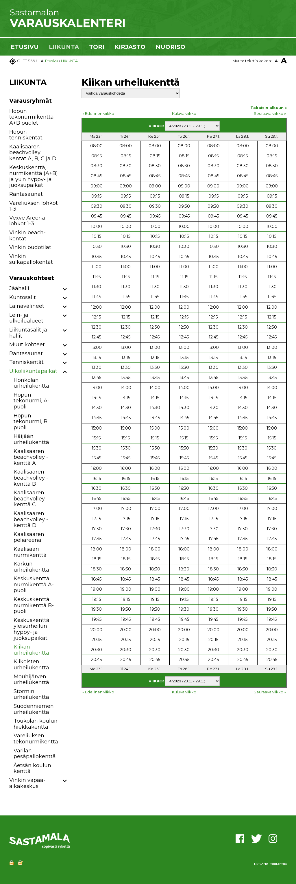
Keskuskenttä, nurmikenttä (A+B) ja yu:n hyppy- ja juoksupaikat (33, 176)
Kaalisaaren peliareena (29, 537)
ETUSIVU (25, 46)
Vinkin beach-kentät (27, 235)
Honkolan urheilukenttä (31, 383)
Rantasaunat (26, 194)
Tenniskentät (26, 362)
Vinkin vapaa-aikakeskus (27, 783)
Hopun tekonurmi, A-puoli (31, 401)
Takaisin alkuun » (268, 107)
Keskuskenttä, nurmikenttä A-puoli (34, 584)
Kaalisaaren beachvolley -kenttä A (31, 457)
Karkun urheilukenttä (31, 567)
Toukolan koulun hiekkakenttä (36, 724)
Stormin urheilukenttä (31, 694)
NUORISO (170, 46)
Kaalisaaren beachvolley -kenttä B (31, 478)
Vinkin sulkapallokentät (31, 259)
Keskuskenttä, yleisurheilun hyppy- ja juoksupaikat (32, 629)
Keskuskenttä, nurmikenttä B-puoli (34, 605)
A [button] (276, 60)
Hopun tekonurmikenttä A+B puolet (31, 117)
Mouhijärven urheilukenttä (31, 679)
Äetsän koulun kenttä (32, 768)
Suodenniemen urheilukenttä (34, 709)
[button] (65, 289)
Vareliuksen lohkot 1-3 (33, 206)
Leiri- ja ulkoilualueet (26, 318)
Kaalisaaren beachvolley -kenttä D (31, 519)
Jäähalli (19, 288)
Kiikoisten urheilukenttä (31, 664)
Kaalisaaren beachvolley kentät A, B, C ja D (32, 152)
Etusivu (51, 60)
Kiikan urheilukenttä (31, 650)
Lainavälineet (26, 306)
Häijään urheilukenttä (31, 439)
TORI (96, 46)
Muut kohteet (27, 344)
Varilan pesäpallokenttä (35, 753)
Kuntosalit (22, 297)
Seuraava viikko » (270, 113)
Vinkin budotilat (30, 247)
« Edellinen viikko (98, 113)
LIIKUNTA (64, 46)
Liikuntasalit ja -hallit (30, 333)
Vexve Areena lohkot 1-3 (27, 221)
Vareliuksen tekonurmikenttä (36, 738)
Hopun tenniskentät (25, 135)
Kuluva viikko (184, 113)
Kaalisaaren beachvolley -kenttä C (31, 498)
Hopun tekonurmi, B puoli (30, 421)
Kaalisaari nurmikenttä (30, 552)
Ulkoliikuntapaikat (33, 371)
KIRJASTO (129, 46)
